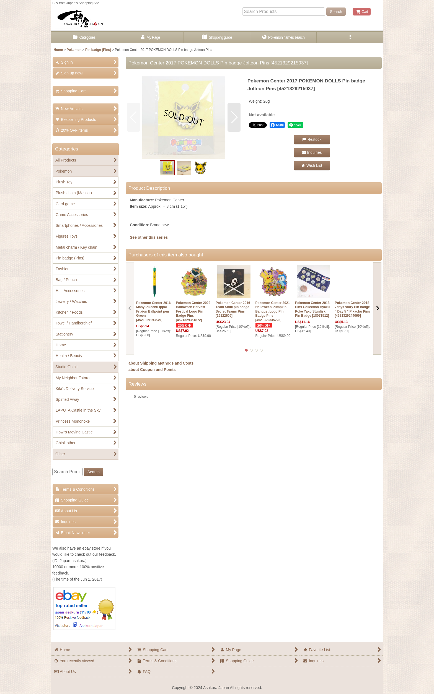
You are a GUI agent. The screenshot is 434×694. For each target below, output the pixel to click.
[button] (350, 37)
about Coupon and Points (152, 369)
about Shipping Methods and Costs (160, 363)
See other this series (149, 237)
